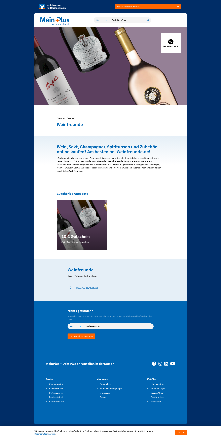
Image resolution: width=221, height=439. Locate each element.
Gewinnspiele (157, 397)
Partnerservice (56, 393)
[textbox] (148, 6)
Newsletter (156, 401)
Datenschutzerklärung (44, 434)
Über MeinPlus (157, 384)
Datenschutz (105, 384)
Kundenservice (56, 384)
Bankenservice (56, 388)
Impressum (105, 393)
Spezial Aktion (157, 393)
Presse (103, 397)
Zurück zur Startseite (81, 336)
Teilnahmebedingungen (111, 388)
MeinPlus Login (158, 388)
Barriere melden (56, 401)
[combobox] (148, 6)
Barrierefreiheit (56, 397)
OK (180, 432)
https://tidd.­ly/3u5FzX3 (87, 288)
